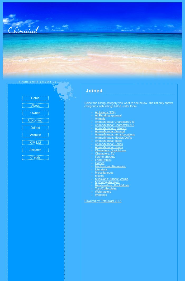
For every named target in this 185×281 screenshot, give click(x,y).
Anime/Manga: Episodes (110, 128)
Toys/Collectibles (106, 188)
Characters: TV (105, 153)
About (35, 105)
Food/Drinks (103, 159)
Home (35, 98)
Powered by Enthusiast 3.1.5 (102, 200)
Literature (101, 169)
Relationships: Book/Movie (112, 185)
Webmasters (103, 191)
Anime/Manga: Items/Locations (115, 134)
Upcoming (35, 120)
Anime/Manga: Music (108, 140)
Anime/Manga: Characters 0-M (115, 121)
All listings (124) (105, 112)
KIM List (35, 142)
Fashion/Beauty (105, 156)
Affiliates (35, 150)
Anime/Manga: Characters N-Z (114, 124)
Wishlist (35, 135)
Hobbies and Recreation (110, 166)
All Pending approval (108, 115)
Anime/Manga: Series (109, 144)
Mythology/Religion (107, 182)
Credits (35, 157)
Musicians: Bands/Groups (111, 178)
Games (99, 163)
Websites (101, 194)
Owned (35, 113)
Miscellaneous (104, 172)
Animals (100, 118)
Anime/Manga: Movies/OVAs (113, 137)
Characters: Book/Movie (110, 150)
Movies (99, 175)
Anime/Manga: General (110, 131)
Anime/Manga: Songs (109, 147)
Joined (35, 128)
